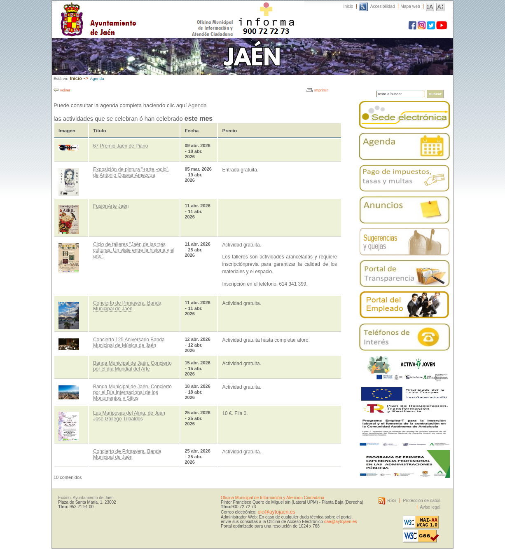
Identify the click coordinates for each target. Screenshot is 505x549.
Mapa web (410, 6)
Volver (65, 90)
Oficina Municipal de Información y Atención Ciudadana (272, 497)
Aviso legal (430, 507)
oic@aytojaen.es (276, 512)
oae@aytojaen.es (340, 521)
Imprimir (321, 90)
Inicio (348, 6)
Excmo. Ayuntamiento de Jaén (86, 497)
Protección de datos (421, 500)
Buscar (435, 94)
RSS (391, 500)
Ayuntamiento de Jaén (134, 11)
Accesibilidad (382, 6)
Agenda (97, 78)
